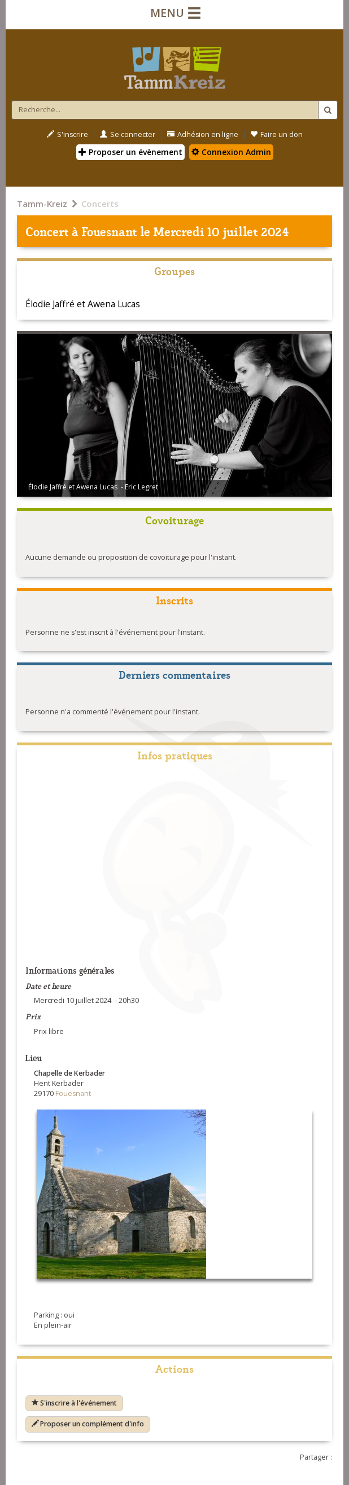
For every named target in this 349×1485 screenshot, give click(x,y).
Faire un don (276, 134)
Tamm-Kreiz (42, 203)
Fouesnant (109, 231)
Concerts (100, 203)
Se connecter (127, 134)
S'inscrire (67, 134)
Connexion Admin (231, 152)
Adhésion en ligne (202, 134)
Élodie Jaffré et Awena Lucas (82, 304)
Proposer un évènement (130, 152)
